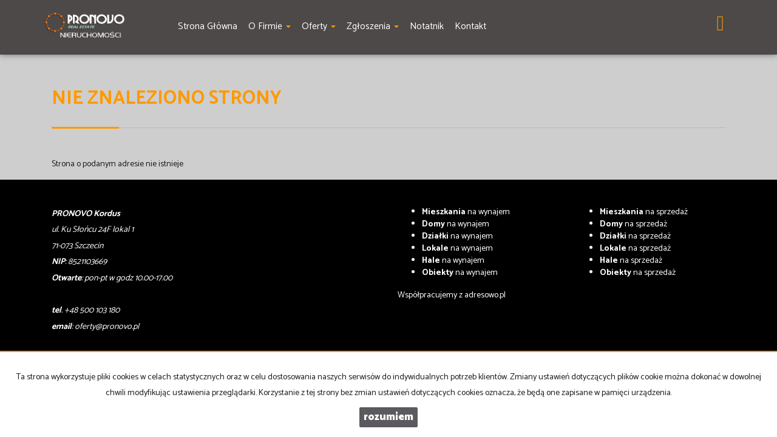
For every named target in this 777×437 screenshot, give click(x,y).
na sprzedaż (644, 212)
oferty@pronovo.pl (107, 327)
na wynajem (466, 212)
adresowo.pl (485, 295)
